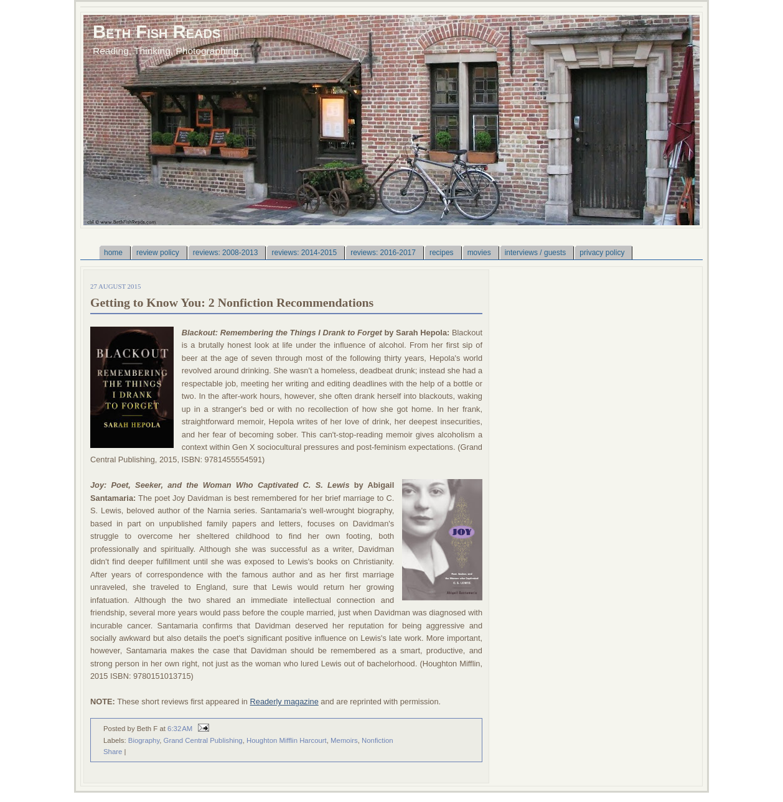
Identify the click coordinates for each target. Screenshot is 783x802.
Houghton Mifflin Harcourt (286, 740)
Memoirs (344, 740)
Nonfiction (377, 740)
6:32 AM (179, 728)
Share (112, 751)
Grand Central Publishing (203, 740)
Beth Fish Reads (156, 31)
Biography (143, 740)
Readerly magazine (284, 701)
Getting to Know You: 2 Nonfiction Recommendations (231, 302)
